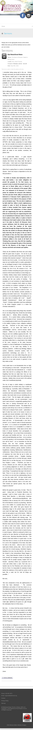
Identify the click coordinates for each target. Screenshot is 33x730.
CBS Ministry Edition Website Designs (16, 725)
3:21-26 (25, 63)
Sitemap (3, 703)
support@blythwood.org (11, 695)
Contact (3, 698)
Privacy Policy (4, 700)
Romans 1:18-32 (17, 63)
